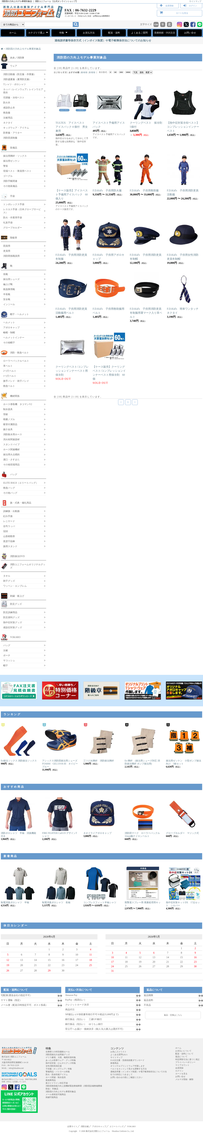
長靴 (5, 274)
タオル (6, 575)
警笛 (5, 166)
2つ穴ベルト (9, 371)
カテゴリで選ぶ (38, 32)
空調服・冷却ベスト (13, 97)
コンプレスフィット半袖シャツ (99, 902)
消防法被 (85, 1126)
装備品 (13, 147)
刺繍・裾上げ (17, 596)
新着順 (92, 72)
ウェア (13, 66)
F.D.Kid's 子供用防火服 (107, 190)
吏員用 (6, 251)
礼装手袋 (8, 222)
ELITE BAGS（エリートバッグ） (20, 482)
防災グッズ (16, 604)
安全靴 (6, 299)
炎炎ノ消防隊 (17, 57)
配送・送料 (114, 33)
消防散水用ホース (12, 434)
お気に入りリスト (118, 1052)
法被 (5, 650)
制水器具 (8, 409)
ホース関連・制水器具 (56, 1077)
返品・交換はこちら (173, 1015)
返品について (181, 1056)
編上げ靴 (8, 284)
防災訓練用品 (10, 612)
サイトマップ (195, 1)
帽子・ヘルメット (19, 314)
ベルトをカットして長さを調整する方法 (128, 1069)
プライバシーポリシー (185, 1062)
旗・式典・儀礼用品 (20, 502)
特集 (63, 32)
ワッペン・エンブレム (15, 586)
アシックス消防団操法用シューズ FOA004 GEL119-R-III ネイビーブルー (61, 763)
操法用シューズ (11, 279)
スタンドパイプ (11, 444)
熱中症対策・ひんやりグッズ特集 (61, 1063)
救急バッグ (9, 487)
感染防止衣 (9, 107)
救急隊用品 (51, 1080)
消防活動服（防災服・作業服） (19, 74)
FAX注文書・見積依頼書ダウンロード (127, 1060)
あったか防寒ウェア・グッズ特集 (61, 1060)
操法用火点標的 (11, 454)
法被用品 (8, 117)
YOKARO (15, 637)
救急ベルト (9, 386)
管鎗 (5, 414)
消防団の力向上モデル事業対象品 (23, 49)
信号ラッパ (9, 526)
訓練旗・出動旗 (11, 511)
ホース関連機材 (11, 449)
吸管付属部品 (10, 424)
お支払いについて (183, 1051)
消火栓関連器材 (11, 439)
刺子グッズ (9, 580)
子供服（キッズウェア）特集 (59, 1069)
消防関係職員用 (11, 256)
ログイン (193, 6)
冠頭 (5, 531)
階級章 (13, 237)
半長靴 (6, 294)
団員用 (6, 245)
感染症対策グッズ (12, 627)
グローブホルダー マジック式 (182, 833)
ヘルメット (9, 322)
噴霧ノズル (9, 419)
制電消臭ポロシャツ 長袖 (56, 902)
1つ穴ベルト (9, 376)
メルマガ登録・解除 (184, 1079)
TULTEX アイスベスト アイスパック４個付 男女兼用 (72, 126)
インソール (9, 304)
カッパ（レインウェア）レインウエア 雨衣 (23, 91)
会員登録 (169, 6)
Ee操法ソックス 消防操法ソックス (19, 760)
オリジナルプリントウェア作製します (127, 1066)
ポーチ (6, 655)
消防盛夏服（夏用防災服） (17, 79)
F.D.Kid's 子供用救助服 (144, 190)
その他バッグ (10, 493)
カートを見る (182, 13)
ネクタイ (8, 122)
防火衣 (6, 102)
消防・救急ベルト (19, 352)
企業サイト (72, 1126)
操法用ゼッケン (11, 161)
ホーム (12, 33)
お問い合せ (190, 33)
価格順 (84, 72)
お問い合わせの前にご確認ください (126, 1077)
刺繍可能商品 (52, 1097)
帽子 (5, 665)
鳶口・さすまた (11, 459)
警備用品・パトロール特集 (58, 1071)
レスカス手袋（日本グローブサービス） (22, 211)
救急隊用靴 (9, 289)
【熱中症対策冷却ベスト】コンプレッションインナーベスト (183, 126)
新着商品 (114, 1063)
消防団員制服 (10, 137)
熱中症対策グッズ (12, 622)
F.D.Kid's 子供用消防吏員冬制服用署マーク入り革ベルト (146, 312)
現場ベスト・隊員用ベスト (17, 171)
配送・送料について (184, 1054)
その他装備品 (10, 186)
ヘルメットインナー (13, 337)
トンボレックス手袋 (13, 204)
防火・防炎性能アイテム (57, 1074)
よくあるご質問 (139, 33)
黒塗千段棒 (9, 541)
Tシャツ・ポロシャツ (14, 84)
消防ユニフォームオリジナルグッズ (27, 566)
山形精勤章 (9, 536)
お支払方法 (89, 33)
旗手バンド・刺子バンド (16, 381)
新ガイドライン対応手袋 (57, 1083)
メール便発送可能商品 (56, 1094)
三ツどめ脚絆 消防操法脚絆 (98, 760)
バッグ (13, 474)
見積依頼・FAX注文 (164, 33)
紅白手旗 (8, 516)
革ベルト (8, 365)
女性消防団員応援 (54, 1066)
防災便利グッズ (11, 617)
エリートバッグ (117, 1126)
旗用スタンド (10, 546)
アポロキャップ (11, 327)
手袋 (12, 196)
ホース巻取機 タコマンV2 (17, 404)
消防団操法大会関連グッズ (58, 1054)
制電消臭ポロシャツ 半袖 (15, 902)
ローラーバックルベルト (16, 360)
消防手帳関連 (10, 181)
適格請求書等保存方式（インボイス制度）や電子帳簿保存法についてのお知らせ (103, 40)
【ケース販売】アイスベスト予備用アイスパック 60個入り (72, 194)
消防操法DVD (17, 556)
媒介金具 (8, 429)
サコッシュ (9, 660)
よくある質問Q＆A (118, 1054)
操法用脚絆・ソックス (15, 156)
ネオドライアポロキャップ (97, 833)
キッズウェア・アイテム (16, 127)
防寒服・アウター (12, 132)
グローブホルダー (12, 227)
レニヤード (9, 521)
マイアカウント (182, 1065)
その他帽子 (9, 342)
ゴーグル (8, 176)
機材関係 (14, 396)
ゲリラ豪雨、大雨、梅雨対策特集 (61, 1057)
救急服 (6, 112)
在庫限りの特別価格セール (58, 1052)
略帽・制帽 (9, 332)
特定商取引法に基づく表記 (187, 1059)
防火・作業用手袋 (12, 217)
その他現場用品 (11, 464)
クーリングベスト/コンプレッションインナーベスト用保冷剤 (72, 370)
